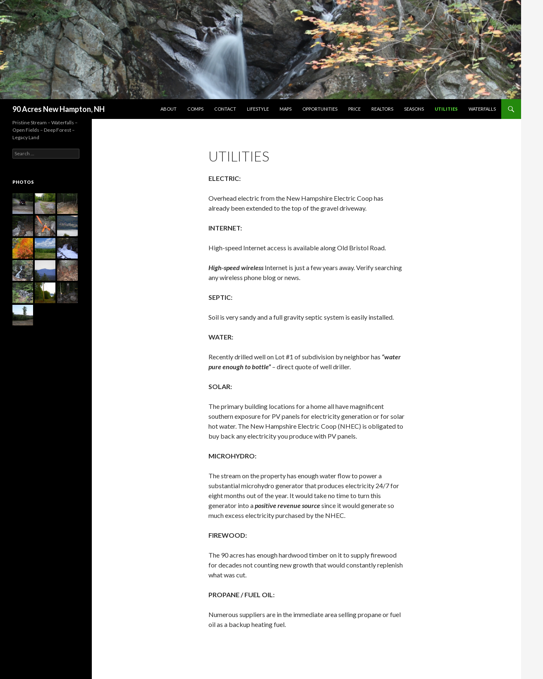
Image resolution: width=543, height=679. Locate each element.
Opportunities (319, 109)
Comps (195, 109)
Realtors (382, 109)
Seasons (414, 109)
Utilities (446, 109)
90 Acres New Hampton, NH (58, 109)
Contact (225, 109)
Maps (286, 109)
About (168, 109)
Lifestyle (258, 109)
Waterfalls (482, 109)
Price (354, 109)
